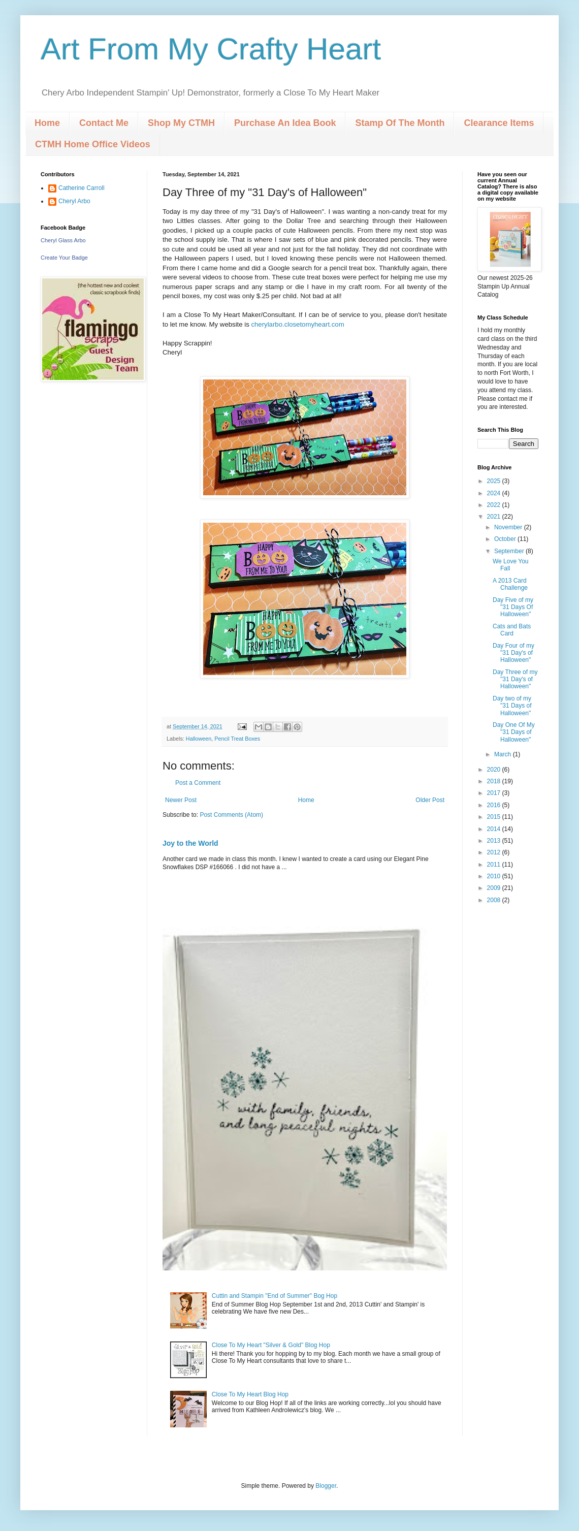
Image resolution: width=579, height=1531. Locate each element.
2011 (494, 864)
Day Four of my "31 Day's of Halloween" (513, 653)
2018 (494, 781)
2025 (494, 481)
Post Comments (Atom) (231, 814)
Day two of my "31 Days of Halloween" (512, 706)
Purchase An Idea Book (285, 123)
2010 (494, 876)
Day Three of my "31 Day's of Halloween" (515, 679)
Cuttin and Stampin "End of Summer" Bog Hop (274, 1295)
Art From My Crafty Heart (211, 49)
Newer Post (181, 800)
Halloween (198, 739)
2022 (494, 504)
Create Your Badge (64, 257)
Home (47, 123)
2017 (494, 792)
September (510, 551)
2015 (494, 816)
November (509, 527)
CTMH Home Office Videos (92, 144)
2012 (494, 852)
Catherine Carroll (81, 188)
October (506, 539)
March (503, 754)
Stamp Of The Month (399, 123)
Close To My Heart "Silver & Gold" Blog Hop (271, 1345)
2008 (494, 900)
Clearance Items (499, 123)
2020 (494, 769)
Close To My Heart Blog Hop (250, 1394)
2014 (494, 829)
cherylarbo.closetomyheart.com (297, 324)
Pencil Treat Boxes (237, 739)
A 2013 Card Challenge (510, 584)
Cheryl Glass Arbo (63, 240)
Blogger (325, 1485)
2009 (494, 887)
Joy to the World (190, 843)
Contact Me (103, 123)
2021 (494, 516)
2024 (494, 493)
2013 (494, 840)
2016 (494, 805)
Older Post (429, 800)
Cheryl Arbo (74, 201)
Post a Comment (197, 782)
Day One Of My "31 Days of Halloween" (514, 732)
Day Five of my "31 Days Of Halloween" (513, 607)
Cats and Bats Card (512, 630)
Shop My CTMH (181, 123)
